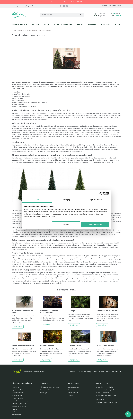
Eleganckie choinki (47, 345)
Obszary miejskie (17, 98)
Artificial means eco (76, 345)
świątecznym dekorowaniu (94, 132)
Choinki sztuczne (19, 24)
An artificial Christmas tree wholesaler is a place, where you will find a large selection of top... (52, 318)
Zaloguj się (101, 13)
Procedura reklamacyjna (20, 401)
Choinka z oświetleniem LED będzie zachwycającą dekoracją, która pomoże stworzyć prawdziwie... (24, 352)
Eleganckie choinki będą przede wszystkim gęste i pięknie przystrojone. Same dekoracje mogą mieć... (51, 352)
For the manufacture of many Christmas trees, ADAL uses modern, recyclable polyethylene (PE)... (81, 317)
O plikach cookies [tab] (96, 200)
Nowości (80, 24)
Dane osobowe (73, 387)
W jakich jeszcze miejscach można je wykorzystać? (29, 102)
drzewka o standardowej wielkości (105, 113)
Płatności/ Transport (19, 406)
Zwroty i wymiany (18, 398)
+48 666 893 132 (116, 6)
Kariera (14, 409)
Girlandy (35, 24)
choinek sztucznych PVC (28, 126)
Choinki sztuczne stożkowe (21, 113)
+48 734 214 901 (106, 6)
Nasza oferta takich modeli (21, 94)
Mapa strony (16, 415)
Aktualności (105, 24)
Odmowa (66, 224)
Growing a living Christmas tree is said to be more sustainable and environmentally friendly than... (80, 352)
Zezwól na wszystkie (95, 224)
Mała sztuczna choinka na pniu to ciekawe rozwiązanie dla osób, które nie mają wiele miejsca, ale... (23, 319)
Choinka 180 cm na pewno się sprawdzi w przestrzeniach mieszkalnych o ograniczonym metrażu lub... (108, 317)
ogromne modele (50, 115)
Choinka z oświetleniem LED (23, 345)
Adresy (70, 395)
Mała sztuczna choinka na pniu (22, 311)
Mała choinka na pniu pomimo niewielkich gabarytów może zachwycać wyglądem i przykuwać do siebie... (108, 352)
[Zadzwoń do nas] (128, 414)
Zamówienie (72, 390)
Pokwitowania (73, 393)
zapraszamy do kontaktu (72, 151)
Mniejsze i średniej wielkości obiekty (24, 106)
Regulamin (15, 387)
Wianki (46, 24)
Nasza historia (17, 395)
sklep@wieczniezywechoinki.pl (107, 395)
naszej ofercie (37, 113)
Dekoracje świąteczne (63, 24)
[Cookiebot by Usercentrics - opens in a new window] (100, 193)
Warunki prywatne (18, 104)
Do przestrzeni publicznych (21, 96)
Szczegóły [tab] (66, 200)
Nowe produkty (45, 390)
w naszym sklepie (96, 260)
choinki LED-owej (71, 149)
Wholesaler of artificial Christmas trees (49, 311)
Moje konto (102, 16)
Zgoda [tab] (37, 200)
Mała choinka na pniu (105, 345)
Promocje (92, 24)
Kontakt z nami (17, 412)
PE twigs (72, 311)
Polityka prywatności (19, 404)
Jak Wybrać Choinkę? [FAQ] (50, 387)
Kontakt (118, 24)
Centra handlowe (18, 100)
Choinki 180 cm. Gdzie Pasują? (108, 311)
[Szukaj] (62, 15)
